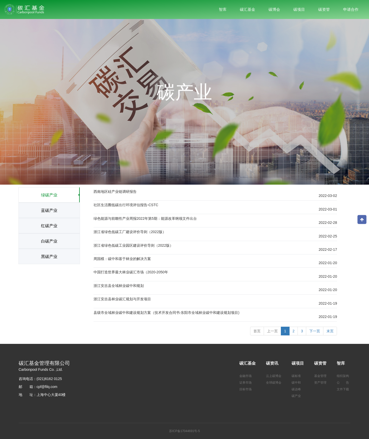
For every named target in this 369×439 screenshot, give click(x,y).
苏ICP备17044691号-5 (184, 431)
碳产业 (296, 396)
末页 (330, 331)
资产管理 (320, 382)
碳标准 (296, 376)
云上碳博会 (273, 376)
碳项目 (298, 363)
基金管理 (320, 376)
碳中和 (296, 382)
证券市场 (245, 382)
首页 (257, 331)
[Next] (314, 331)
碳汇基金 (247, 363)
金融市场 (245, 376)
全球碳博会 (273, 382)
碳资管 (320, 363)
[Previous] (272, 331)
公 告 (343, 382)
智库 (341, 363)
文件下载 (343, 389)
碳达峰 (296, 389)
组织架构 (343, 376)
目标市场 (245, 389)
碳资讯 (272, 363)
